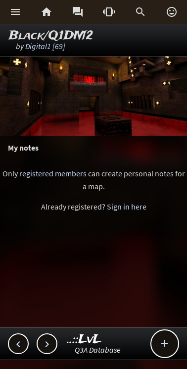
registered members (53, 173)
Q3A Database (98, 350)
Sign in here (126, 206)
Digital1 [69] (45, 46)
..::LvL (84, 339)
